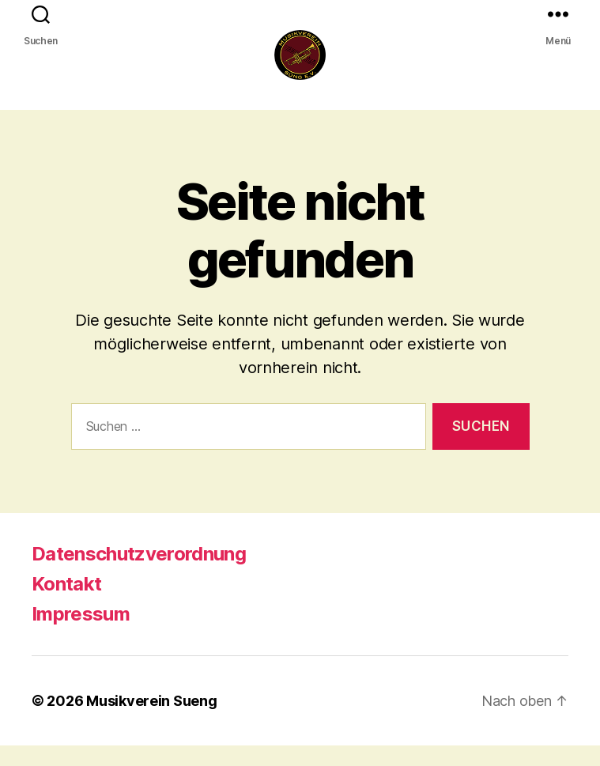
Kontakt (66, 604)
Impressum (81, 634)
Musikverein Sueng (151, 721)
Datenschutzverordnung (139, 574)
